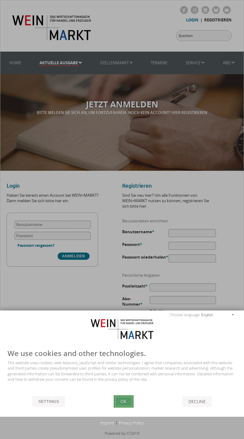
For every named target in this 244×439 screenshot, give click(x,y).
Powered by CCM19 (122, 433)
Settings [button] (48, 401)
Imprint (107, 423)
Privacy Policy (131, 423)
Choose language (185, 314)
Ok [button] (124, 401)
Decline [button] (197, 401)
